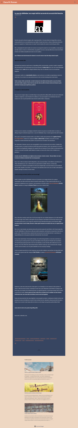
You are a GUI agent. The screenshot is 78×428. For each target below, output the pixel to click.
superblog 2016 (18, 340)
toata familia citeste (30, 340)
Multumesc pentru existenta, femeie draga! (33, 392)
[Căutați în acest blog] (70, 2)
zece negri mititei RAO (39, 340)
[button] (15, 17)
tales (23, 340)
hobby (48, 338)
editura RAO (43, 338)
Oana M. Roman (10, 2)
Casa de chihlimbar (53, 183)
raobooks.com (53, 338)
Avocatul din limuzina (50, 252)
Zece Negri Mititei (19, 138)
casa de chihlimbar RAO (34, 338)
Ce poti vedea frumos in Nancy (30, 413)
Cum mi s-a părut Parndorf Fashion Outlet (33, 372)
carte (28, 338)
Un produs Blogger (39, 426)
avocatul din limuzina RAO (20, 338)
